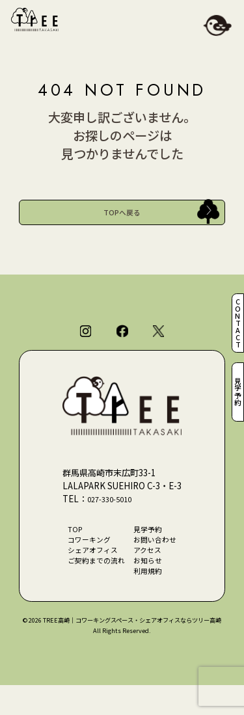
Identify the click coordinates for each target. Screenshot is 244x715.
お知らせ (152, 586)
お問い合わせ (160, 560)
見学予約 (236, 399)
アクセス (151, 573)
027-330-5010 (114, 514)
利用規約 (152, 599)
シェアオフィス (88, 573)
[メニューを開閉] (217, 27)
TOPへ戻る (122, 216)
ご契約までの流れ (92, 586)
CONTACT (236, 315)
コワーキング (84, 560)
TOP (68, 547)
